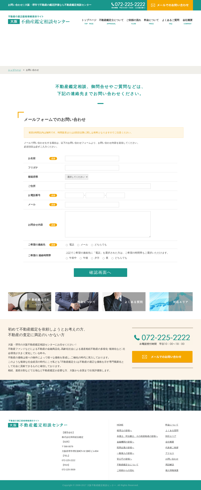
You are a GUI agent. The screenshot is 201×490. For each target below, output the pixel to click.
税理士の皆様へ (124, 430)
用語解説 (169, 464)
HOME (120, 425)
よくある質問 (171, 430)
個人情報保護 (171, 470)
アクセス (169, 453)
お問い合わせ (171, 459)
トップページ (89, 22)
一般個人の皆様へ (125, 453)
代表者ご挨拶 (171, 447)
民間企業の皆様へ (125, 447)
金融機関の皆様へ (125, 442)
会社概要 (187, 22)
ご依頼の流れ (133, 22)
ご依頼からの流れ (125, 470)
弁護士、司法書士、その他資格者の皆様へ (137, 436)
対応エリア (170, 436)
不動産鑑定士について (111, 22)
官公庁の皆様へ (124, 459)
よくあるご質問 (170, 22)
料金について (151, 22)
